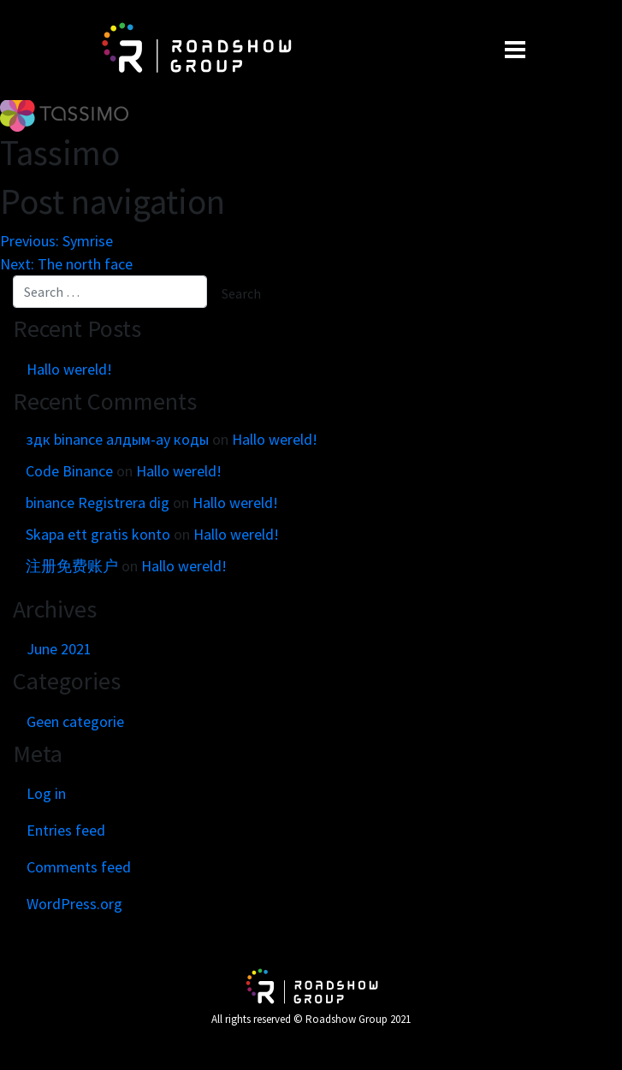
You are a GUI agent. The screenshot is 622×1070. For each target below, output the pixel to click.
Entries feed (66, 830)
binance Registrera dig (97, 502)
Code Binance (69, 471)
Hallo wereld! (69, 369)
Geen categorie (75, 721)
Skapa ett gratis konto (98, 534)
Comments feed (79, 867)
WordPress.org (74, 903)
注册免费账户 (72, 566)
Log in (46, 793)
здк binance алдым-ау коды (117, 439)
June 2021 (59, 649)
